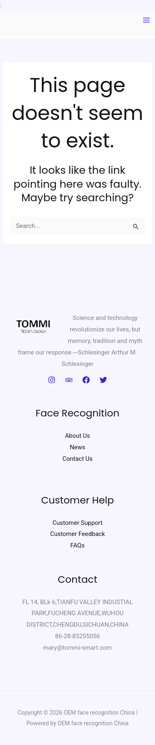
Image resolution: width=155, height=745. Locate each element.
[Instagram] (51, 380)
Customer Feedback (77, 534)
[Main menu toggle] (146, 20)
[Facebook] (86, 380)
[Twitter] (103, 380)
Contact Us (77, 458)
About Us (77, 435)
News (77, 447)
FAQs (78, 545)
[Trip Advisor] (69, 380)
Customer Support (77, 523)
